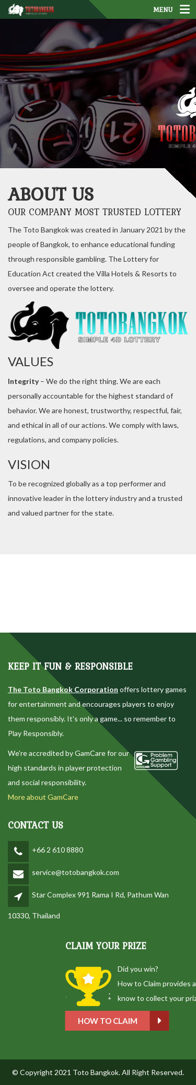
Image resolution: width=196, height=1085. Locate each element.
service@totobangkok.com (75, 872)
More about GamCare (43, 796)
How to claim (148, 1021)
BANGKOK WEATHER (98, 593)
